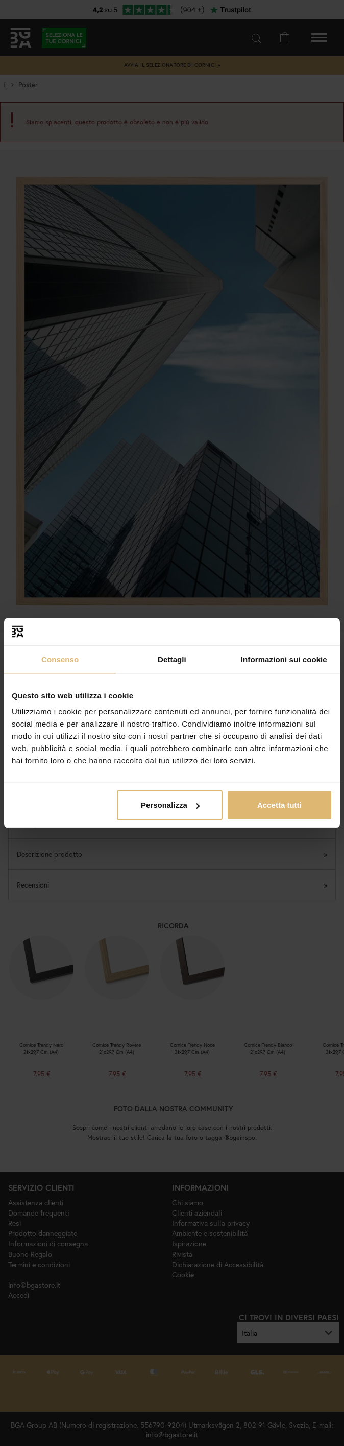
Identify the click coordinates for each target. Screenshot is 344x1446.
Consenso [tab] (60, 659)
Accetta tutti (279, 805)
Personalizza (170, 805)
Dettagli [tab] (172, 659)
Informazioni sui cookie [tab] (284, 659)
